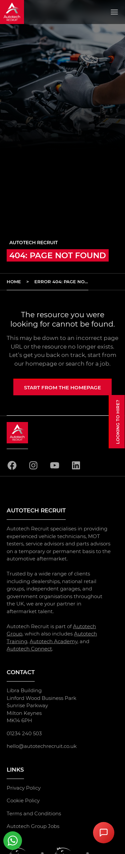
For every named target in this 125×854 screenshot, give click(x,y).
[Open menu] (114, 12)
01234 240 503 (24, 733)
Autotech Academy (53, 641)
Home (14, 281)
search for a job (87, 363)
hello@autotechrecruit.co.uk (42, 746)
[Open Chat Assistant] (103, 832)
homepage (41, 363)
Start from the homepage (62, 387)
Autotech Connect (29, 649)
